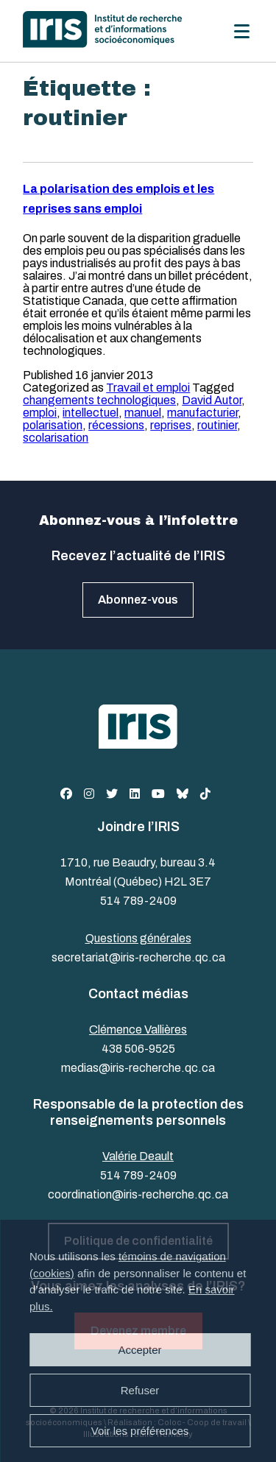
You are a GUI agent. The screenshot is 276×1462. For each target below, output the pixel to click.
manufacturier (202, 412)
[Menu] (242, 31)
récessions (116, 425)
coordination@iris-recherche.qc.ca (138, 1194)
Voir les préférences (140, 1430)
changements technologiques (99, 400)
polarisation (52, 425)
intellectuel (90, 412)
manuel (142, 412)
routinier (217, 425)
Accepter (139, 1349)
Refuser (140, 1390)
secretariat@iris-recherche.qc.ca (138, 957)
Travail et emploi (148, 387)
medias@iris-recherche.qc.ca (138, 1068)
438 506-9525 (138, 1048)
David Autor (211, 400)
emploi (40, 412)
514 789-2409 (138, 900)
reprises (170, 425)
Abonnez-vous (138, 599)
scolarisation (55, 437)
